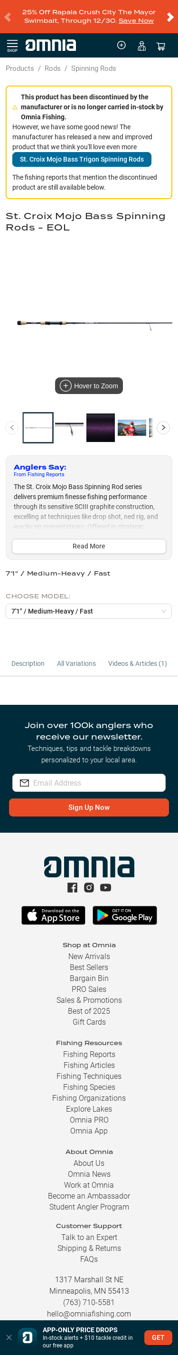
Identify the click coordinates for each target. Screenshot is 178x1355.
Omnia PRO (89, 1112)
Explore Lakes (89, 1101)
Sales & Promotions (89, 992)
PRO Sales (89, 981)
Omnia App (89, 1123)
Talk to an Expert (89, 1229)
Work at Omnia (89, 1177)
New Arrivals (89, 948)
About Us (89, 1155)
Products (20, 61)
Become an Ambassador (89, 1188)
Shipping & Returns (89, 1240)
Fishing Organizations (89, 1090)
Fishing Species (89, 1079)
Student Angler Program (89, 1199)
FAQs (89, 1251)
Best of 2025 (89, 1003)
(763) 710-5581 (89, 1294)
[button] (9, 1337)
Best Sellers (89, 959)
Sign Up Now (89, 800)
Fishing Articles (89, 1057)
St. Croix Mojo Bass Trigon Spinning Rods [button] (82, 151)
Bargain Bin (89, 970)
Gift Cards (89, 1014)
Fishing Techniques (89, 1068)
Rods (53, 61)
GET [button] (158, 1337)
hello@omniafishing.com (89, 1306)
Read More (89, 538)
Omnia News (89, 1166)
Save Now (136, 17)
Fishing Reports (89, 1046)
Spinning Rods (93, 61)
